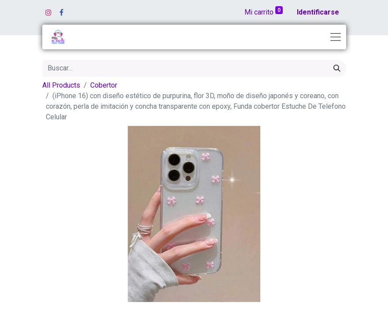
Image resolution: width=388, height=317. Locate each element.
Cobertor (103, 85)
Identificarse (318, 12)
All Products (61, 85)
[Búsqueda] (337, 68)
